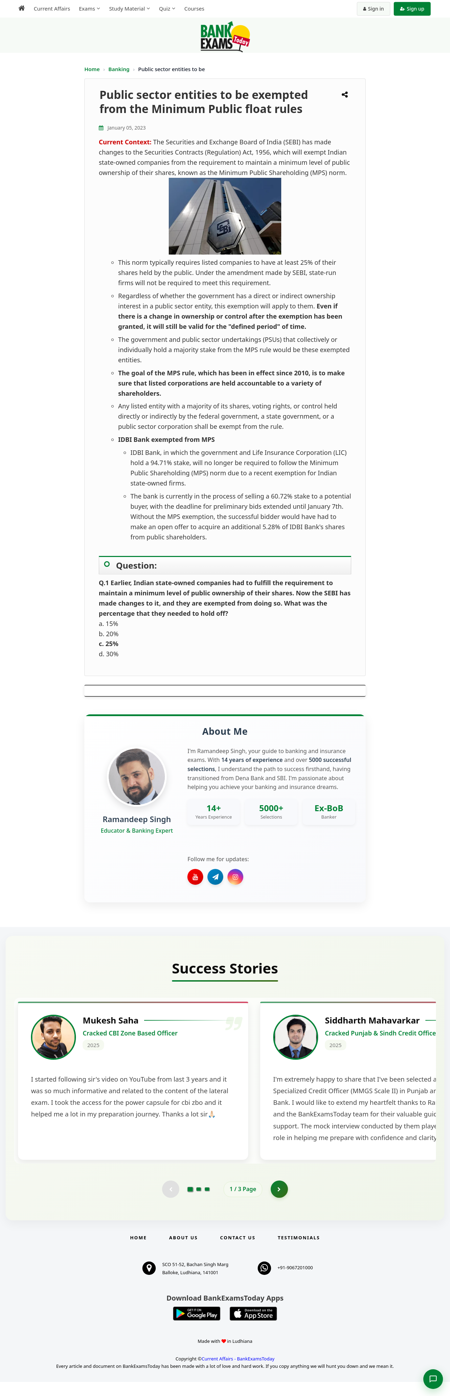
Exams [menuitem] (87, 8)
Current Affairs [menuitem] (52, 8)
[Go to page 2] (198, 1203)
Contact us (237, 1251)
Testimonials (299, 1251)
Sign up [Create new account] (412, 8)
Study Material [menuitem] (127, 8)
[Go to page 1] (190, 1203)
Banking (118, 69)
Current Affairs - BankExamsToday (237, 1373)
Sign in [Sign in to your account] (373, 8)
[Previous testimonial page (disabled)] (170, 1203)
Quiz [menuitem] (164, 8)
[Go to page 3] (207, 1203)
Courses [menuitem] (194, 8)
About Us (183, 1251)
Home (92, 69)
